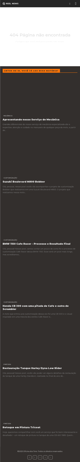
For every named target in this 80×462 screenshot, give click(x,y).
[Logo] (11, 3)
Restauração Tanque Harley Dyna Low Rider (32, 368)
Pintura (7, 364)
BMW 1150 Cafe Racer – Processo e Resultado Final (36, 243)
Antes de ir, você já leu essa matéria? (31, 71)
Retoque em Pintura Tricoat (21, 427)
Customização (10, 178)
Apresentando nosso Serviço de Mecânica (31, 119)
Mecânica (8, 116)
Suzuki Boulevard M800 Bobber (24, 181)
